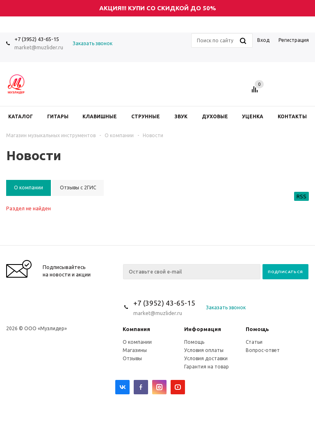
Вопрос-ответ (263, 350)
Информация (202, 329)
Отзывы (132, 358)
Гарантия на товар (206, 366)
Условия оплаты (204, 350)
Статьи (254, 342)
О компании (137, 342)
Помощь (257, 329)
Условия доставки (206, 358)
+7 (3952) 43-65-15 (36, 39)
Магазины (135, 350)
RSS (301, 196)
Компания (136, 329)
